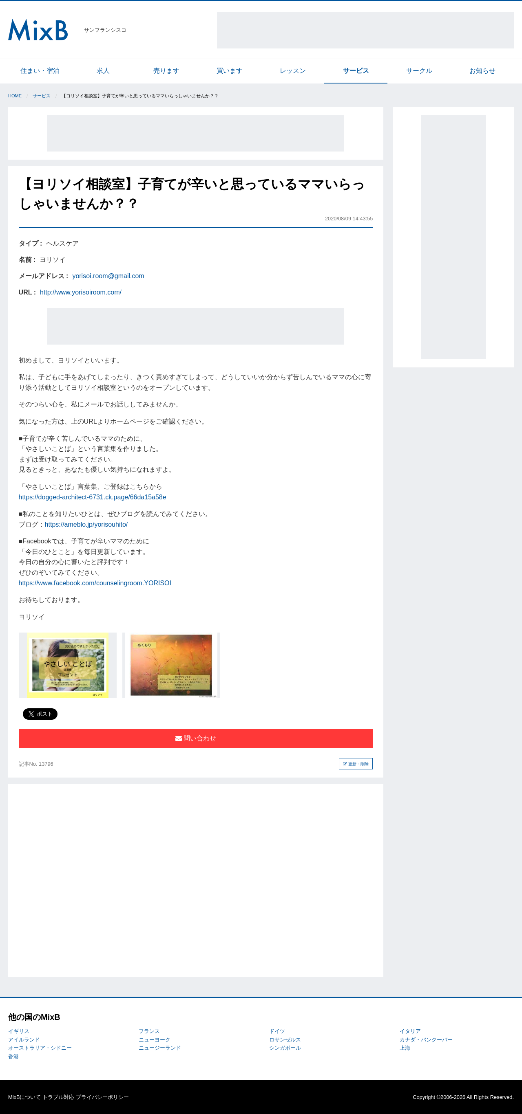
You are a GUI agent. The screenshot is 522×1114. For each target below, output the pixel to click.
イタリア (410, 1031)
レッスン (293, 70)
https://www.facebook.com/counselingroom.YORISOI (95, 583)
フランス (149, 1031)
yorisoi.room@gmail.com (108, 275)
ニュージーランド (160, 1048)
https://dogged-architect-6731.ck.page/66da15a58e (92, 497)
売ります (166, 70)
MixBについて (24, 1097)
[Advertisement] (365, 30)
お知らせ (482, 70)
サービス (356, 70)
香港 (13, 1056)
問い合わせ (195, 738)
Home (15, 95)
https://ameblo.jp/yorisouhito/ (86, 524)
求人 (103, 70)
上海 (405, 1048)
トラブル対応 (58, 1097)
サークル (419, 70)
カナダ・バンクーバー (426, 1040)
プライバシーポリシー (102, 1097)
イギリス (18, 1031)
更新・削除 (356, 764)
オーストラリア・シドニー (40, 1048)
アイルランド (24, 1040)
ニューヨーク (154, 1040)
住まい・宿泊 (40, 70)
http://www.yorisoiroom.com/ (81, 292)
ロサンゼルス (285, 1040)
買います (230, 70)
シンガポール (285, 1048)
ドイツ (277, 1031)
